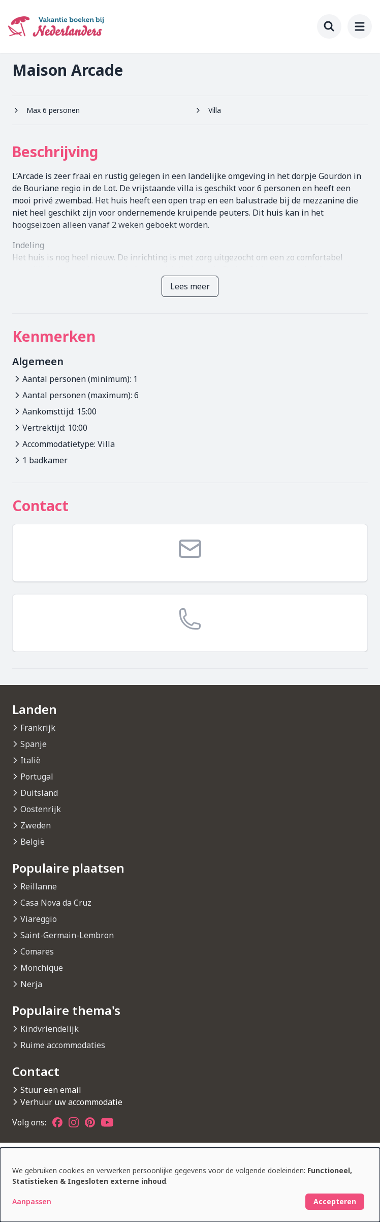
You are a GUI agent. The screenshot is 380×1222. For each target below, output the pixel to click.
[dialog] (190, 1185)
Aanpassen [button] (31, 1201)
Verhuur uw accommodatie (71, 1102)
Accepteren (334, 1201)
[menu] (359, 26)
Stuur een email (50, 1089)
